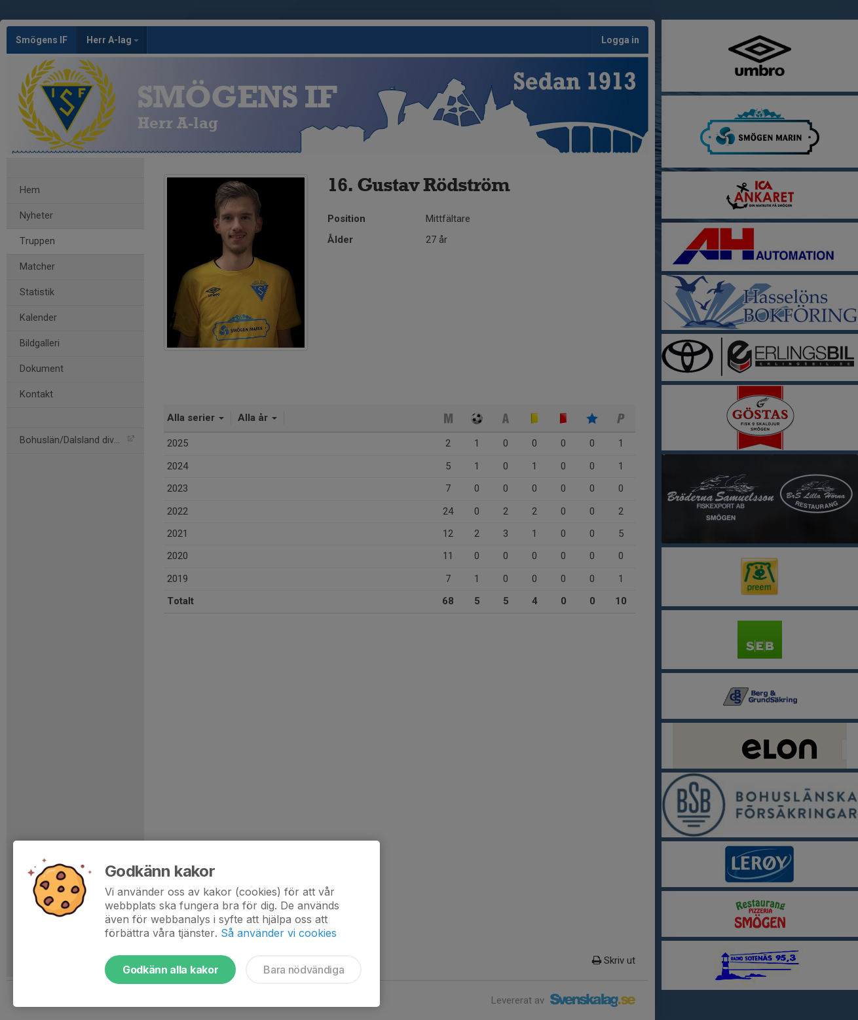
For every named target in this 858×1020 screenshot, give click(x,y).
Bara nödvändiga (303, 969)
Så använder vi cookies (279, 932)
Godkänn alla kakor (170, 969)
